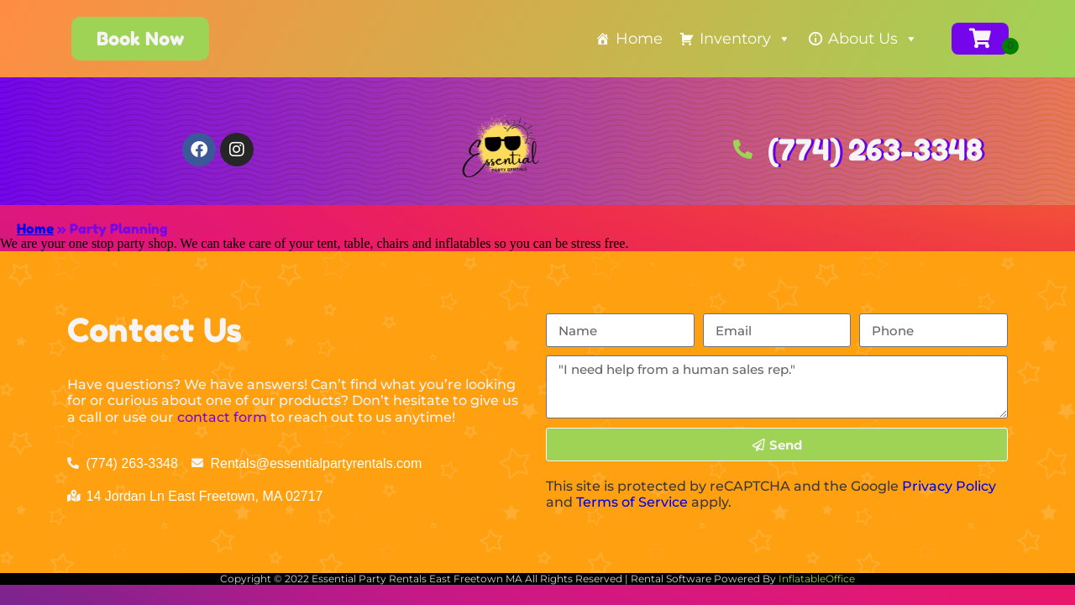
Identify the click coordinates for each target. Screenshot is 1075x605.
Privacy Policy (949, 486)
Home (639, 38)
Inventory (745, 38)
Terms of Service (632, 502)
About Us (873, 38)
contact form (222, 417)
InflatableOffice (817, 578)
